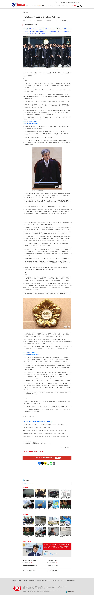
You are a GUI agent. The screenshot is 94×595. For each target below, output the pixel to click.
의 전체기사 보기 (65, 447)
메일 (64, 20)
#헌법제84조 (41, 451)
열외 (64, 2)
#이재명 (24, 451)
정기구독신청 (72, 2)
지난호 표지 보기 (17, 582)
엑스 (42, 463)
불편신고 (25, 580)
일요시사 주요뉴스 (26, 541)
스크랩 (67, 20)
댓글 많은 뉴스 (26, 514)
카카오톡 (45, 463)
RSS (62, 580)
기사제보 (67, 2)
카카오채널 (56, 2)
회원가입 (77, 2)
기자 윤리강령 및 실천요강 (70, 580)
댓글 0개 (55, 20)
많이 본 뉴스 (25, 487)
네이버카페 (51, 463)
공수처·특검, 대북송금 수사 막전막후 (50, 553)
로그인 (81, 2)
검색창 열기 (81, 5)
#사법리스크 (28, 451)
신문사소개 (14, 580)
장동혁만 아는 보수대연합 (48, 554)
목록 (62, 20)
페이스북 (60, 2)
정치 (24, 12)
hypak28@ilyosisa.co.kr (28, 416)
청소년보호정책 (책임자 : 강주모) (43, 580)
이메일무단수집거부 (55, 580)
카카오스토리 (58, 2)
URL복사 (60, 20)
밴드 (54, 463)
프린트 (65, 20)
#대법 (32, 451)
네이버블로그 (62, 2)
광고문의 (20, 580)
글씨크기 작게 (70, 20)
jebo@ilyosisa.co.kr (46, 444)
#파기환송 (36, 451)
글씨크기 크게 (69, 20)
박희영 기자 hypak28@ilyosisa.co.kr (28, 20)
